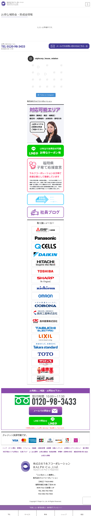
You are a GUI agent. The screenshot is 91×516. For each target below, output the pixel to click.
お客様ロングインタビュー (72, 448)
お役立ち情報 (45, 455)
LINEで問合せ (45, 421)
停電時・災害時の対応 (65, 452)
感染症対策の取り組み (81, 452)
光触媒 (34, 448)
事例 (45, 514)
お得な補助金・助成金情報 (47, 452)
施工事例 (86, 448)
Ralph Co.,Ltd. (43, 501)
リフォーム (26, 448)
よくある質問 (33, 452)
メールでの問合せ (45, 411)
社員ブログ (23, 452)
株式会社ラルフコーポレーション (39, 101)
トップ (4, 448)
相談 (82, 514)
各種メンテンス (57, 448)
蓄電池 (19, 448)
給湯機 (49, 448)
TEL (9, 514)
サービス (27, 514)
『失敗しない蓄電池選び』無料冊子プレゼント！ (45, 507)
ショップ (64, 514)
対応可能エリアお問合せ (11, 452)
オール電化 (12, 448)
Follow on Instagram (46, 95)
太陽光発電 (41, 448)
